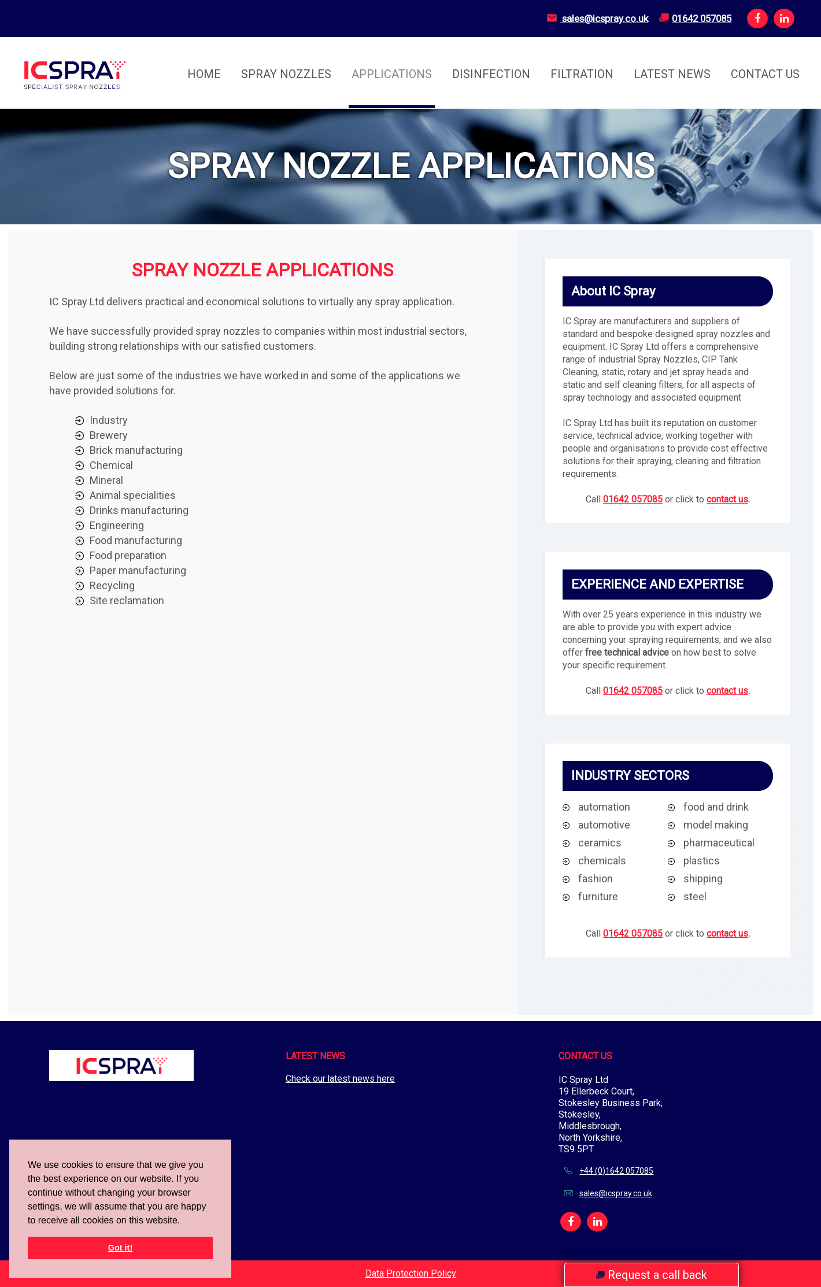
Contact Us (765, 74)
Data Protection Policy (410, 1273)
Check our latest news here (340, 1078)
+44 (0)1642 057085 (616, 1170)
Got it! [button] (120, 1247)
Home (204, 74)
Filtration (581, 74)
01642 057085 (698, 18)
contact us (727, 499)
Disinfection (491, 74)
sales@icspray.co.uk (593, 18)
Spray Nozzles (286, 74)
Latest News (672, 74)
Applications (392, 74)
